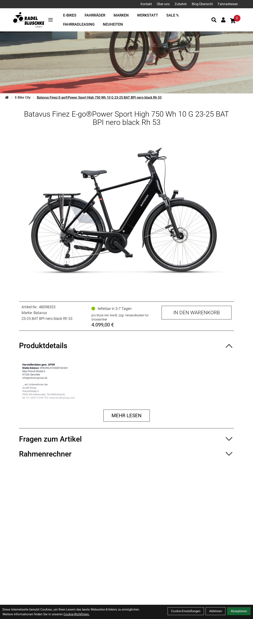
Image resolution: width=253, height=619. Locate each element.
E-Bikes (69, 15)
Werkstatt (147, 15)
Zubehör (181, 4)
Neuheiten (113, 24)
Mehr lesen (126, 415)
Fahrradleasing (79, 24)
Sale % (172, 15)
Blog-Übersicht (202, 4)
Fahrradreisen (228, 4)
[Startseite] (7, 97)
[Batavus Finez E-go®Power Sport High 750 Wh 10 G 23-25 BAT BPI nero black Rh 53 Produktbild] (126, 210)
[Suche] (214, 20)
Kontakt (146, 4)
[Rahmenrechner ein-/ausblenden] (126, 454)
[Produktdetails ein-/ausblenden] (126, 346)
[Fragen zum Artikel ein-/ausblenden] (126, 439)
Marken (121, 15)
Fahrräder (95, 15)
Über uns (163, 4)
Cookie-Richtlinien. (77, 614)
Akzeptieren (239, 611)
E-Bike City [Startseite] (23, 97)
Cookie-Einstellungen (185, 611)
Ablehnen (215, 611)
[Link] (50, 20)
